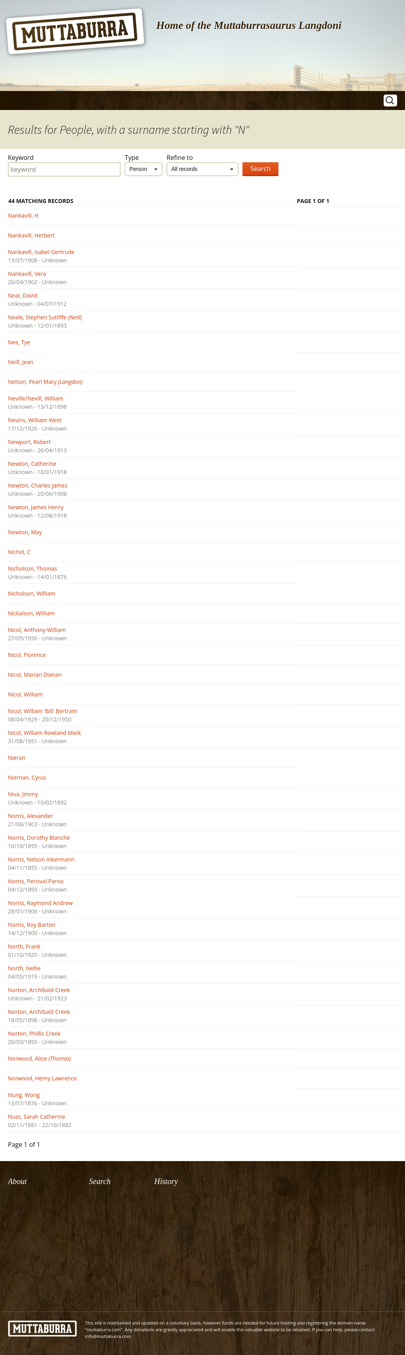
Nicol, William (25, 694)
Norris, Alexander (30, 816)
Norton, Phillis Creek (34, 1033)
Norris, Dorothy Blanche (39, 837)
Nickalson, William (31, 613)
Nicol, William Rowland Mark (44, 732)
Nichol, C (19, 552)
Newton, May (25, 532)
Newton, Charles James (37, 485)
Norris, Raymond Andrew (40, 903)
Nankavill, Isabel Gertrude (41, 252)
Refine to (180, 157)
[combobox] (144, 169)
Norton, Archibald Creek (39, 990)
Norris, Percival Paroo (36, 881)
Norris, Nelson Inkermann (41, 859)
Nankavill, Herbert (31, 235)
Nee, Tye (19, 342)
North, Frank (24, 946)
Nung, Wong (24, 1095)
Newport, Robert (29, 442)
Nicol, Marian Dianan (35, 674)
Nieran (16, 757)
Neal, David (22, 295)
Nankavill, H (23, 215)
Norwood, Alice (39, 1058)
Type (132, 157)
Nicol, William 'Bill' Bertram (42, 711)
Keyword (21, 157)
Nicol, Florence (27, 655)
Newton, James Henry (36, 507)
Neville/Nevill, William (35, 398)
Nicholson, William (31, 593)
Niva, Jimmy (23, 794)
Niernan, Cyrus (27, 777)
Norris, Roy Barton (31, 924)
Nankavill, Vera (27, 273)
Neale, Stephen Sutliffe (45, 317)
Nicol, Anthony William (37, 630)
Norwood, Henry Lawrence (42, 1078)
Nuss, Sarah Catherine (36, 1116)
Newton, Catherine (32, 463)
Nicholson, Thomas (32, 568)
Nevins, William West (34, 420)
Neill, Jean (20, 362)
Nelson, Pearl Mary (45, 381)
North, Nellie (24, 968)
